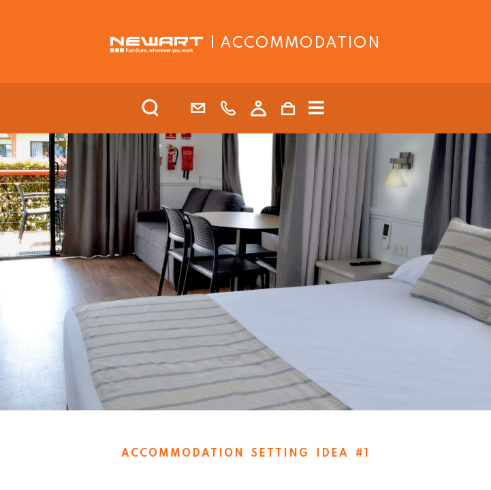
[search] (168, 108)
